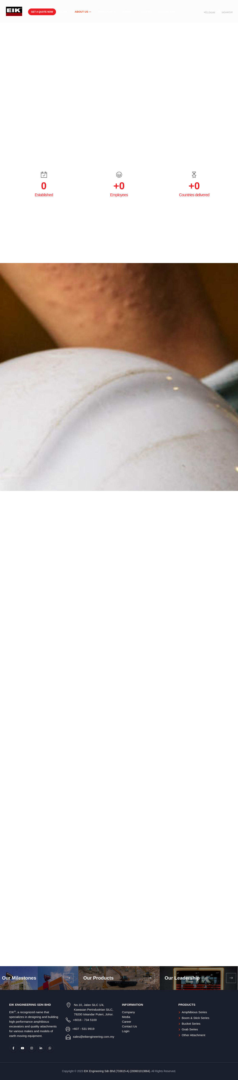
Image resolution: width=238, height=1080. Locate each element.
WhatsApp (50, 1048)
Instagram (31, 1048)
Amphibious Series (194, 1012)
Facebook (13, 1048)
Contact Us (167, 11)
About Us (81, 11)
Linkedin (41, 1048)
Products (105, 11)
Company (128, 1012)
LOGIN (209, 11)
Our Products (98, 978)
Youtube (22, 1048)
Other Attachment (193, 1035)
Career (145, 11)
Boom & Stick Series (195, 1018)
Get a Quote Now (42, 11)
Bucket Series (191, 1023)
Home (63, 11)
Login (125, 1031)
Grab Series (190, 1029)
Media (126, 11)
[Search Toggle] (224, 11)
